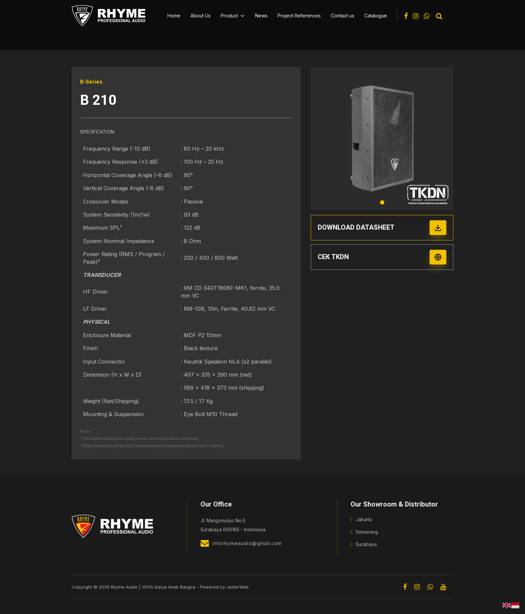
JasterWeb (239, 586)
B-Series (91, 81)
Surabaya (366, 544)
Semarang (367, 532)
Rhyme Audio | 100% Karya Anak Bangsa (154, 586)
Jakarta (364, 519)
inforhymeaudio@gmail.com (241, 543)
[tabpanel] (382, 138)
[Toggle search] (439, 16)
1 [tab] (382, 202)
